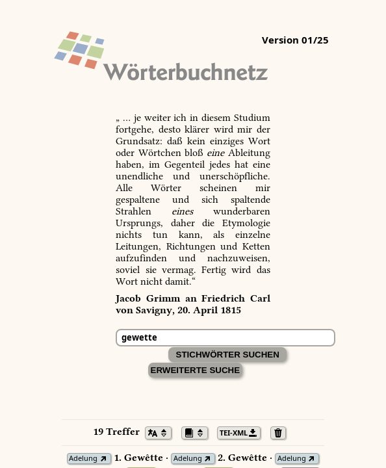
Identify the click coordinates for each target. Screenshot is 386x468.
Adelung (83, 458)
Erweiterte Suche (195, 370)
